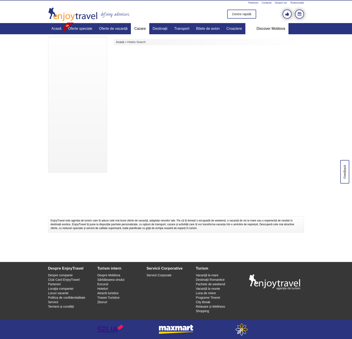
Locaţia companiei (60, 288)
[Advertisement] (77, 104)
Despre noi (281, 2)
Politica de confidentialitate (66, 297)
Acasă (56, 28)
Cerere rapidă (241, 14)
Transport (181, 28)
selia (110, 329)
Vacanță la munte (208, 288)
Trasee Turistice (108, 297)
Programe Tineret (208, 297)
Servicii (53, 302)
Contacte (267, 2)
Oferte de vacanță (113, 28)
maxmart (176, 329)
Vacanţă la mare (207, 275)
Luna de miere (206, 293)
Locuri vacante (58, 293)
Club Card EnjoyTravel (63, 279)
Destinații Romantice (210, 279)
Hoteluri (102, 288)
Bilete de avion (208, 28)
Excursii (102, 284)
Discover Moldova (271, 28)
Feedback (344, 171)
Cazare (140, 28)
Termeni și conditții (61, 306)
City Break (203, 302)
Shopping (202, 311)
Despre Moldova (108, 275)
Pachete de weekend (210, 284)
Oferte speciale (80, 28)
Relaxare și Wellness (210, 306)
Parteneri (253, 2)
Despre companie (60, 275)
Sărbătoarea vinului (110, 279)
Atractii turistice (108, 293)
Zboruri (102, 302)
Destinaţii (160, 28)
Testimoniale (297, 2)
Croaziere (234, 28)
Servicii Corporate (159, 275)
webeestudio (241, 329)
